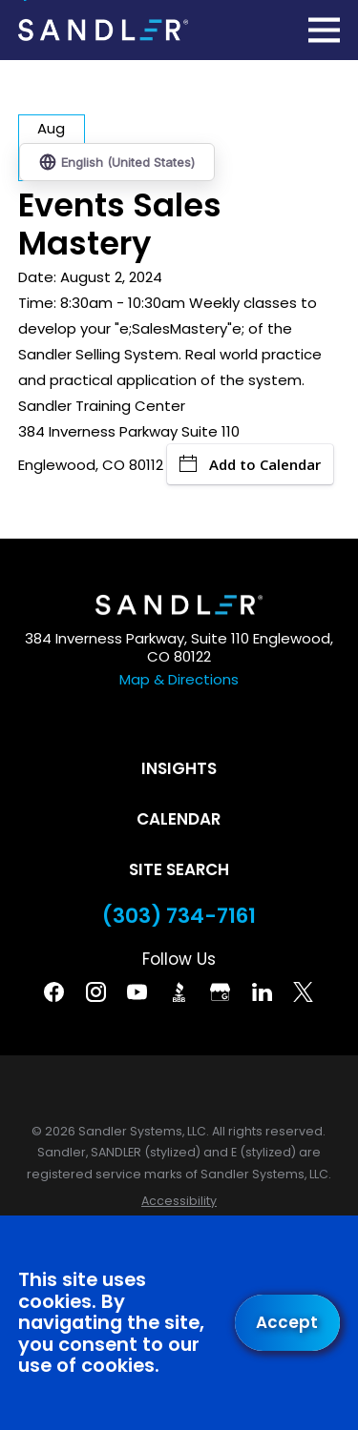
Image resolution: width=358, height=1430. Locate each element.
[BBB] (179, 992)
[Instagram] (96, 992)
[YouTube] (137, 992)
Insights (179, 768)
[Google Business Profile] (220, 992)
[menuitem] (179, 1202)
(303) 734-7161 (179, 916)
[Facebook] (54, 992)
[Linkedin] (262, 992)
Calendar (179, 818)
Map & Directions (179, 679)
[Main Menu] (324, 30)
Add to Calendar (250, 464)
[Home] (103, 29)
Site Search (179, 869)
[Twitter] (303, 992)
